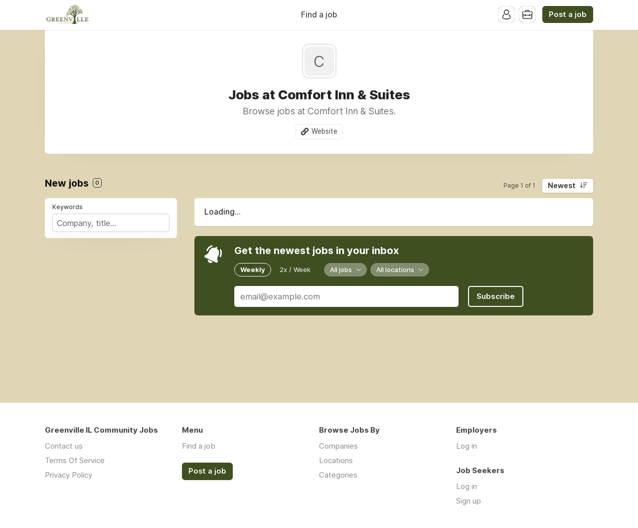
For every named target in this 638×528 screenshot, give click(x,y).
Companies (338, 446)
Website (324, 131)
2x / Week (295, 269)
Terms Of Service (75, 460)
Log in (466, 446)
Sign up (468, 501)
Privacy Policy (68, 475)
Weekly (252, 269)
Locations (336, 460)
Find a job (319, 14)
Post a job (568, 14)
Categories (338, 475)
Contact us (64, 446)
